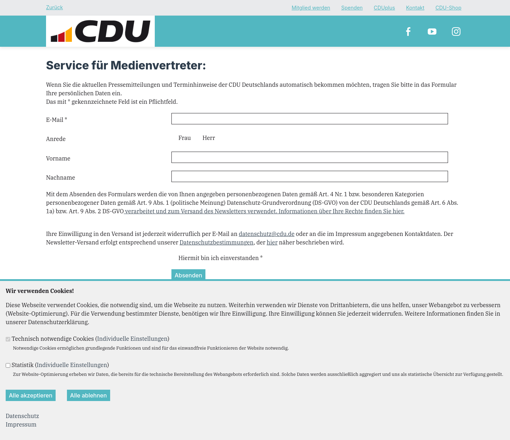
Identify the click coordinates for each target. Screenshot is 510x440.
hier (272, 242)
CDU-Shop (448, 8)
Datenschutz (22, 415)
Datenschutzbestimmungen (217, 242)
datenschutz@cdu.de (266, 233)
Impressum (21, 424)
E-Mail (56, 119)
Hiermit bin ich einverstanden (220, 257)
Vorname (58, 158)
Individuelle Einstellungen (132, 338)
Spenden (352, 8)
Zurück (54, 7)
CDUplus (384, 8)
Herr (209, 137)
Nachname (60, 177)
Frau (184, 137)
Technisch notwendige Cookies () (90, 338)
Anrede (56, 138)
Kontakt (415, 8)
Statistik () (60, 364)
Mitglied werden (310, 8)
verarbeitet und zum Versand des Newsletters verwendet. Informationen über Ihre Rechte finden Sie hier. (264, 211)
